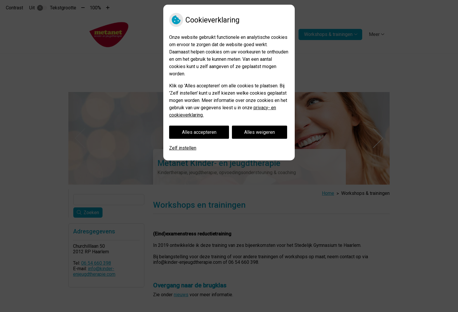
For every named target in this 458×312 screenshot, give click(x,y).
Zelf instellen (182, 148)
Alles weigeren (259, 132)
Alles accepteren (199, 132)
